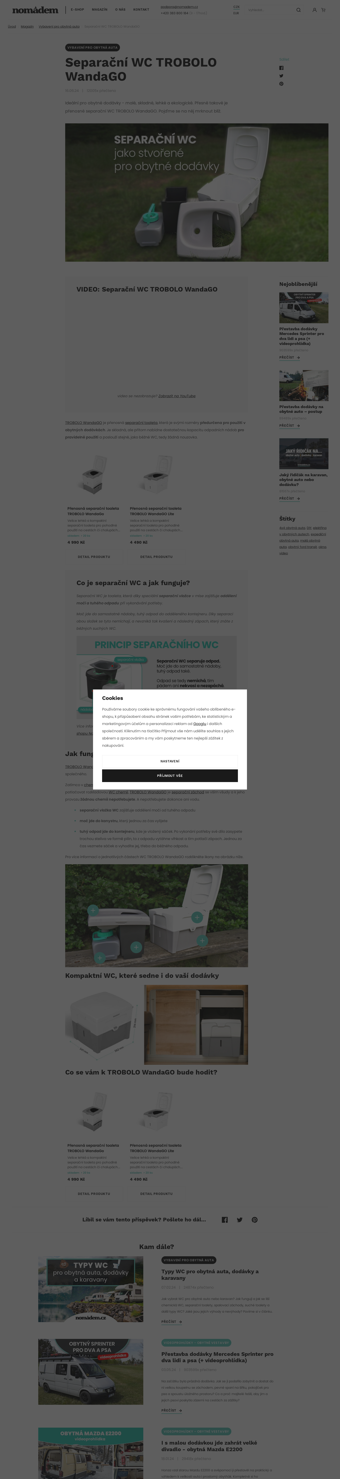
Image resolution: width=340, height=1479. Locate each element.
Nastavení (170, 761)
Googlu (200, 723)
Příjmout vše (170, 776)
